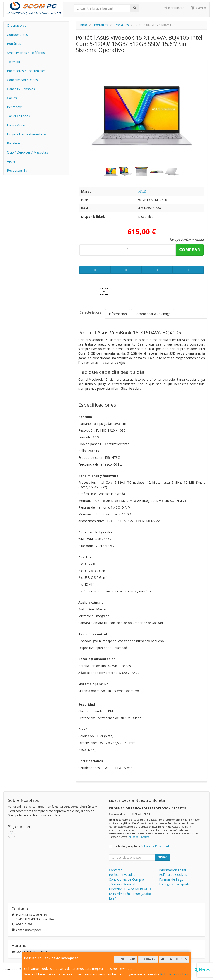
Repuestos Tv (17, 170)
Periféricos (15, 107)
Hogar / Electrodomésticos (26, 134)
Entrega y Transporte (174, 884)
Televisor (13, 62)
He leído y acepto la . (142, 846)
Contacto (115, 870)
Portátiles (14, 43)
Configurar (126, 959)
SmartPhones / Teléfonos (26, 52)
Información (118, 314)
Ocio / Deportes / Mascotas (27, 152)
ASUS (142, 191)
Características (90, 312)
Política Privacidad (122, 874)
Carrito (198, 8)
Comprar (189, 249)
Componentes (17, 34)
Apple (11, 161)
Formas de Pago (171, 879)
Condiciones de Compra (126, 879)
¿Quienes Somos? (122, 884)
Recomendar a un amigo (152, 314)
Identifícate (173, 8)
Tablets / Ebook (18, 116)
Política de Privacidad (139, 836)
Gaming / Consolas (21, 89)
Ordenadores (16, 25)
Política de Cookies (174, 974)
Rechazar (148, 959)
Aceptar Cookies (174, 959)
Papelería (14, 143)
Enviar (162, 857)
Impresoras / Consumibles (26, 71)
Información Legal (172, 870)
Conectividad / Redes (22, 80)
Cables (12, 98)
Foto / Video (16, 125)
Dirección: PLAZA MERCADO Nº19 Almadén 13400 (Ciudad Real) (130, 894)
